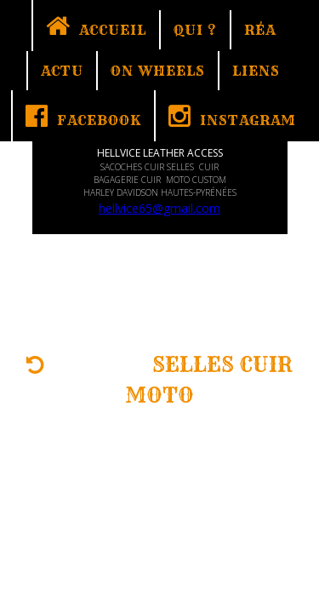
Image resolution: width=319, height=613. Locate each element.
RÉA (260, 29)
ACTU (62, 70)
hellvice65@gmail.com (159, 208)
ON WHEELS (158, 70)
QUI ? (195, 29)
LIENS (256, 70)
